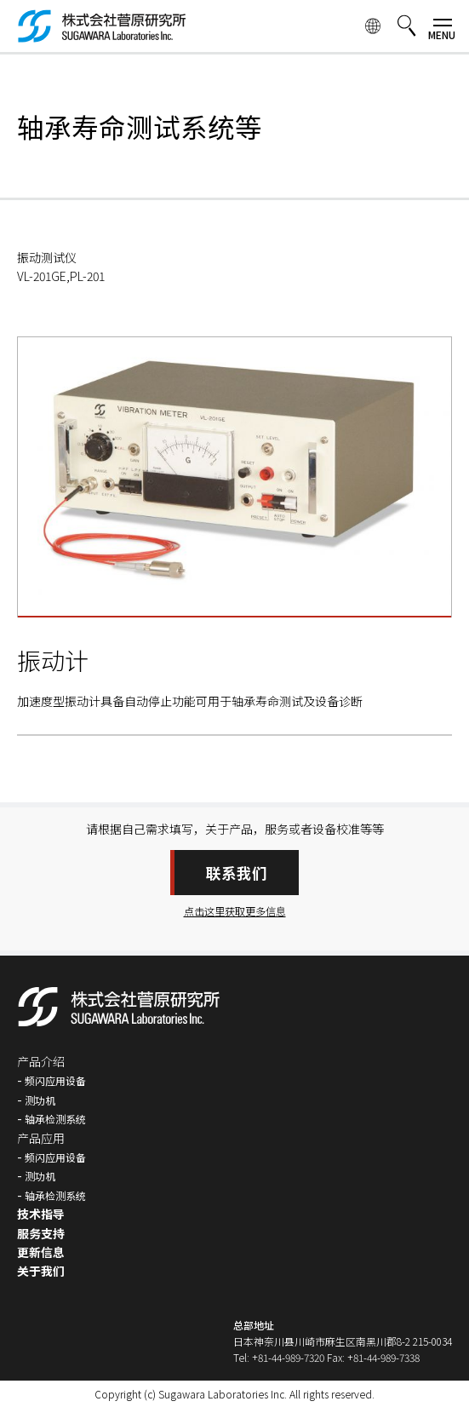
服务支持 (41, 1233)
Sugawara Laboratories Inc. (222, 1394)
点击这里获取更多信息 (235, 911)
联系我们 (236, 872)
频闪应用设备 (55, 1080)
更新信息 (41, 1252)
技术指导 (41, 1213)
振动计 (53, 660)
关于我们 (41, 1270)
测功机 (40, 1100)
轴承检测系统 (55, 1118)
